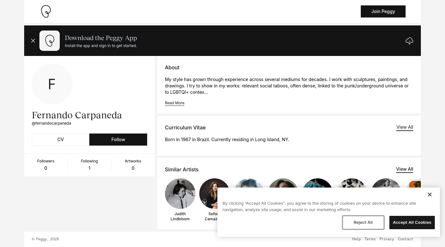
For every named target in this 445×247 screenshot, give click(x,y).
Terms (370, 239)
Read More (174, 102)
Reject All (363, 222)
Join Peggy (383, 11)
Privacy (387, 239)
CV (61, 139)
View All (404, 127)
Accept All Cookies (412, 222)
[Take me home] (45, 11)
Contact (405, 239)
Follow (118, 139)
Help (356, 239)
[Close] (430, 195)
